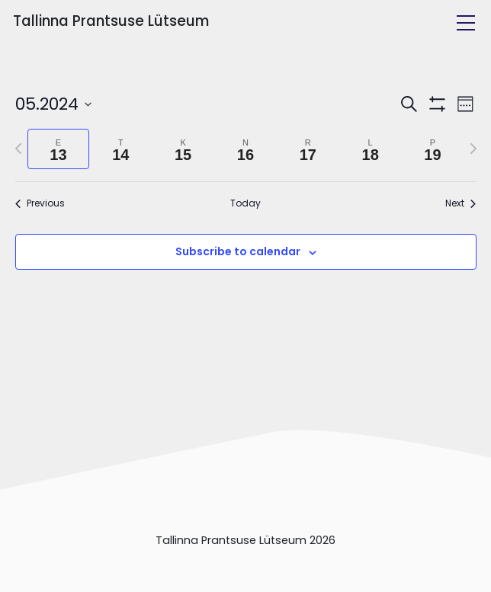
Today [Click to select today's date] (245, 203)
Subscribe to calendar (237, 251)
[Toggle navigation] (466, 23)
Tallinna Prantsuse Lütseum (111, 21)
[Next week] (473, 148)
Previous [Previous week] (40, 203)
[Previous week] (18, 148)
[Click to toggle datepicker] (53, 104)
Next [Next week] (460, 203)
